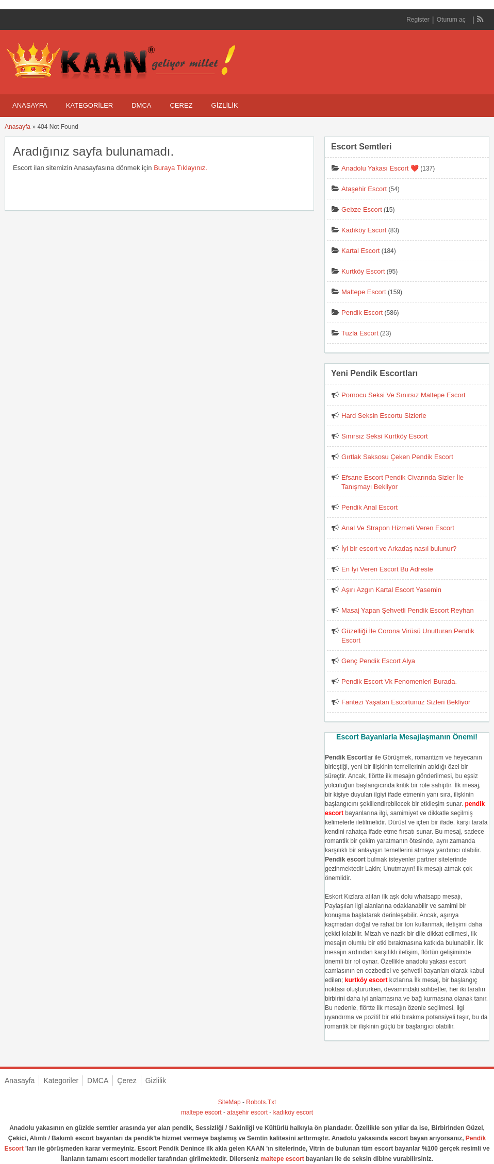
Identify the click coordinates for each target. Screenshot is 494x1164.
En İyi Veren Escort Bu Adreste (387, 569)
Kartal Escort (360, 251)
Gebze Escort (361, 209)
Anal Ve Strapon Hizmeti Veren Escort (397, 528)
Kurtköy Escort (363, 271)
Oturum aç (452, 19)
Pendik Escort (362, 312)
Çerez (181, 105)
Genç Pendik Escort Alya (378, 661)
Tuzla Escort (359, 333)
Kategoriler (89, 105)
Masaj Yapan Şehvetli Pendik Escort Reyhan (407, 610)
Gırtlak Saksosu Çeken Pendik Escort (397, 457)
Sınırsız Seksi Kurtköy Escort (384, 436)
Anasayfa (29, 105)
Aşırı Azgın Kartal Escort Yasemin (391, 590)
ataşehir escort (247, 1112)
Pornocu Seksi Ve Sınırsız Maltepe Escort (403, 395)
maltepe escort (201, 1112)
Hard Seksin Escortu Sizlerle (383, 415)
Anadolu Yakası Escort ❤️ (380, 168)
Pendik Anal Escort (369, 507)
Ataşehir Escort (364, 189)
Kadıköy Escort (363, 230)
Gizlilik (224, 105)
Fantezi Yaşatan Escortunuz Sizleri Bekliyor (405, 702)
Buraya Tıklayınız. (180, 168)
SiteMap (229, 1102)
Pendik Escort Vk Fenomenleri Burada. (399, 681)
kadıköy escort (293, 1112)
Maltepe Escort (363, 292)
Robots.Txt (261, 1102)
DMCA (141, 105)
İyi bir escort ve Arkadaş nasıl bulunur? (398, 548)
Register (418, 19)
